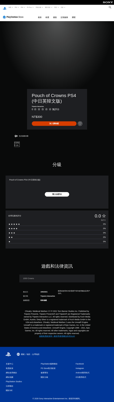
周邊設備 (38, 7)
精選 (47, 15)
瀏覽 (74, 15)
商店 (55, 7)
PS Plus (29, 7)
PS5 (16, 7)
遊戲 (9, 7)
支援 (62, 7)
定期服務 (64, 15)
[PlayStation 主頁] (4, 7)
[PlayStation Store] (13, 14)
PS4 (22, 7)
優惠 (55, 15)
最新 (40, 15)
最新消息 (48, 7)
